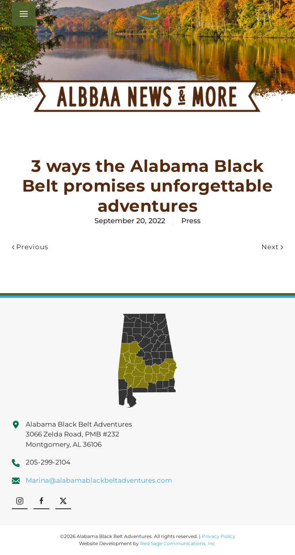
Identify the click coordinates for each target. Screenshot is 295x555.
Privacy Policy (218, 536)
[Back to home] (147, 14)
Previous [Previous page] (30, 247)
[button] (24, 14)
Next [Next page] (272, 247)
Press (191, 220)
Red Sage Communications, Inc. (178, 543)
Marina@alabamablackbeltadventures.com (99, 480)
